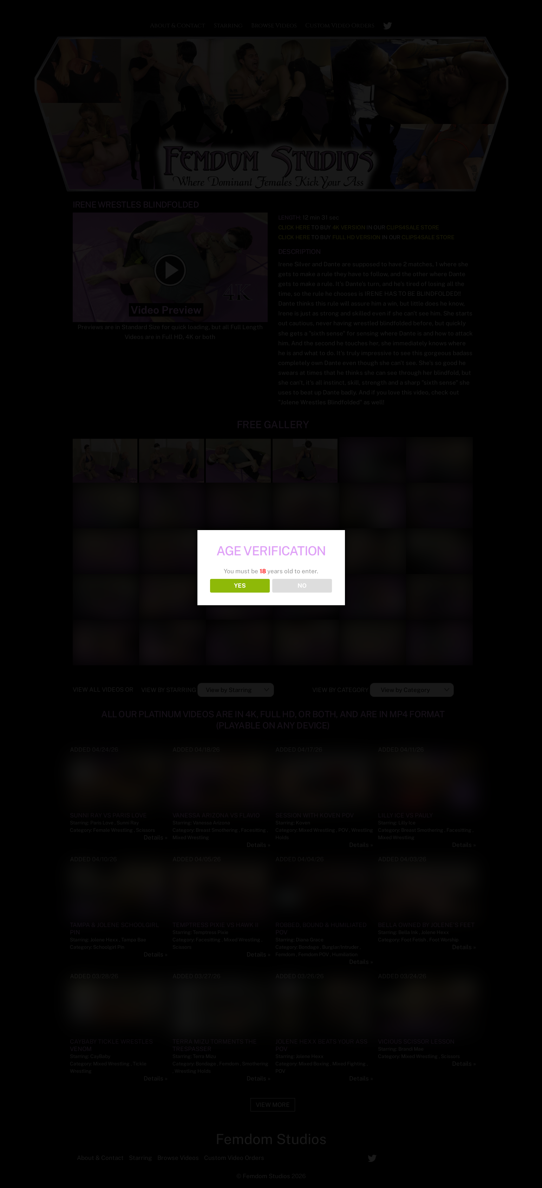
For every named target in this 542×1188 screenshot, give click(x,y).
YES (240, 585)
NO (302, 585)
